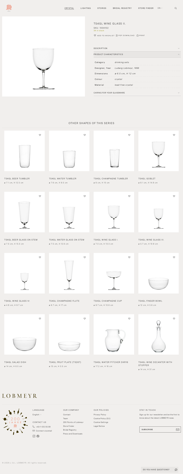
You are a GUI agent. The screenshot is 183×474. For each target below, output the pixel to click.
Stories (101, 8)
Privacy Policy (100, 415)
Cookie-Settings (101, 422)
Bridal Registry (122, 8)
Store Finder (146, 8)
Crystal (69, 8)
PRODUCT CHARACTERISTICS (108, 54)
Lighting (86, 8)
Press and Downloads (73, 434)
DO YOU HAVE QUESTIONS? (156, 470)
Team (65, 419)
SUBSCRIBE (160, 429)
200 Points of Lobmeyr (73, 422)
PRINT (142, 35)
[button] (45, 56)
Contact (67, 415)
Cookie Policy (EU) (102, 419)
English (36, 415)
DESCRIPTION (100, 48)
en (159, 8)
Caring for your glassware (109, 93)
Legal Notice (99, 426)
